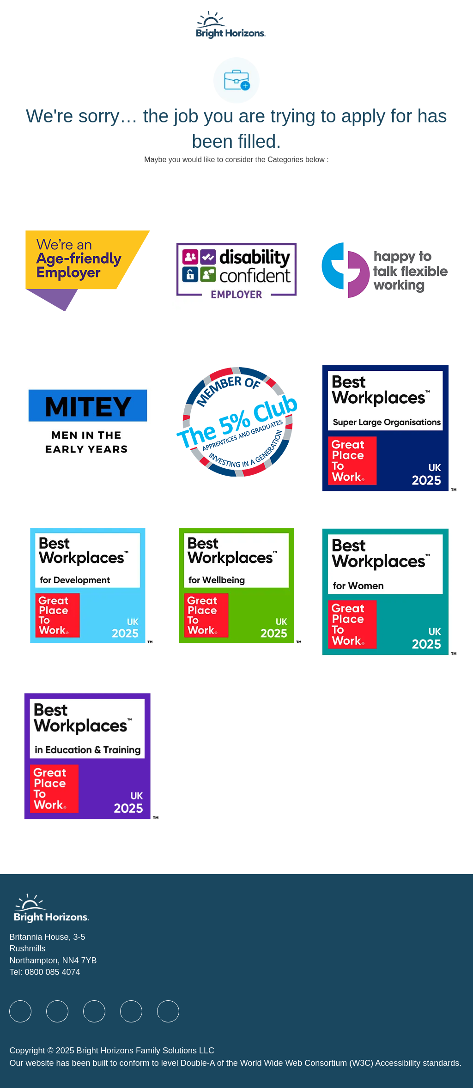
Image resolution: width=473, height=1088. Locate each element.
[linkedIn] (57, 1011)
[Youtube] (131, 1011)
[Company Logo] (231, 24)
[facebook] (20, 1011)
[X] (94, 1011)
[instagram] (168, 1011)
